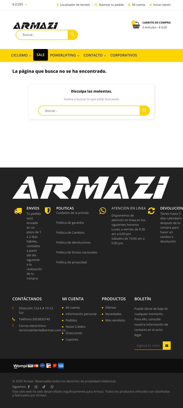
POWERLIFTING (63, 55)
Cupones (72, 340)
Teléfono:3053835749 (34, 319)
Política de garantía (70, 223)
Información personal (81, 314)
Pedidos (71, 320)
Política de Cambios (70, 233)
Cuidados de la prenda (72, 213)
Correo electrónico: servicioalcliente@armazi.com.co (42, 328)
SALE (41, 54)
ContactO (93, 55)
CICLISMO (19, 55)
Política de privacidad (71, 262)
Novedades (113, 314)
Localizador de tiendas (73, 5)
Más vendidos (115, 320)
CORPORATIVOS (123, 55)
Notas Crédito (75, 327)
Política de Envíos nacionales (76, 253)
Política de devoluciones (73, 243)
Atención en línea (129, 208)
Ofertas (110, 308)
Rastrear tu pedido (109, 5)
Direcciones (74, 333)
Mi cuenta (73, 299)
